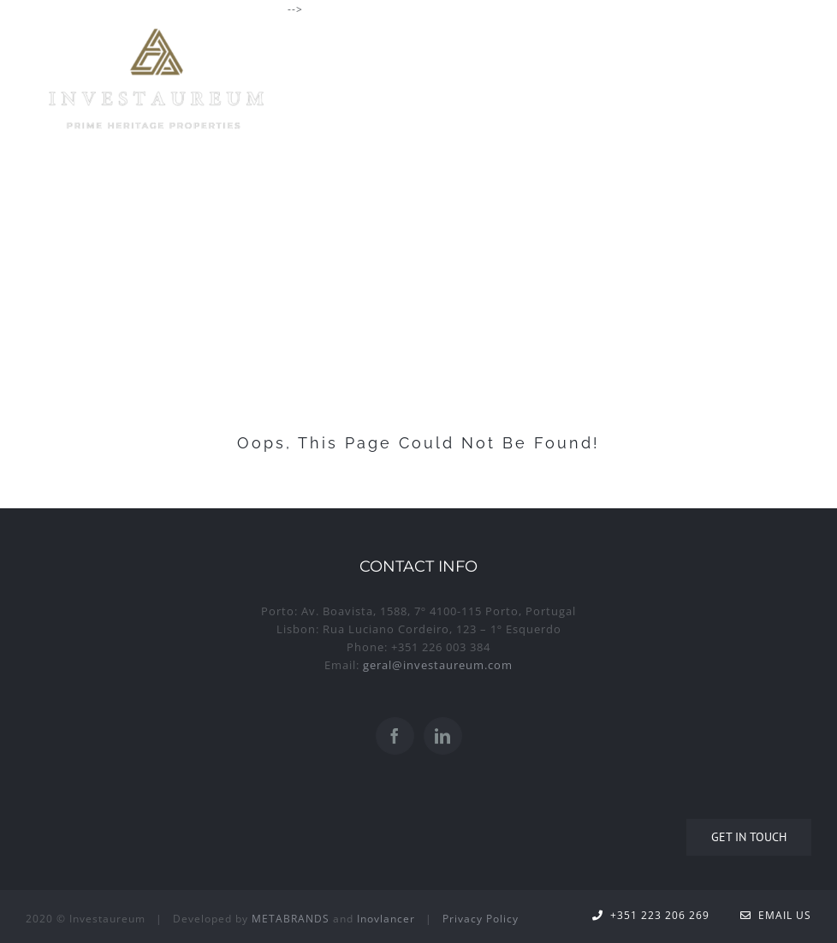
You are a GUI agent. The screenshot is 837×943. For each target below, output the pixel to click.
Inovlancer (386, 918)
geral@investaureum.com (438, 665)
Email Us (775, 915)
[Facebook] (395, 736)
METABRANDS (290, 918)
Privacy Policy (480, 918)
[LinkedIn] (443, 736)
